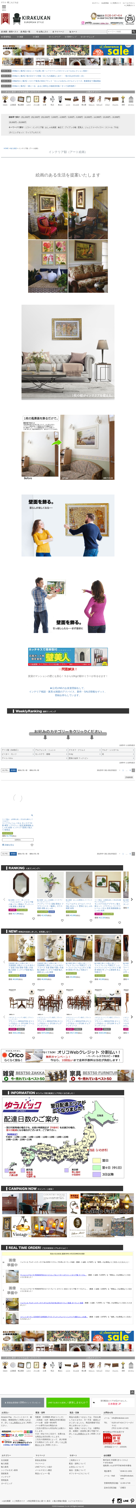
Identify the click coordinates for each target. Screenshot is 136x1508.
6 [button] (130, 770)
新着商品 (6, 37)
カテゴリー (6, 1455)
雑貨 (20, 37)
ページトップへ (132, 1392)
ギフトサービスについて (79, 1473)
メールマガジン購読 (43, 1470)
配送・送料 (40, 1412)
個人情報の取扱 (60, 1501)
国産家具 (4, 1473)
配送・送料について (77, 1463)
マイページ (58, 32)
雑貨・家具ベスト (9, 32)
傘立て (60, 127)
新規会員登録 (40, 1460)
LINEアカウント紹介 (43, 1467)
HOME (6, 148)
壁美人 (80, 127)
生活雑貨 (4, 1460)
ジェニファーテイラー (94, 127)
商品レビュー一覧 (42, 1473)
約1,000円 (26, 117)
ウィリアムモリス (33, 132)
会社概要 (107, 1455)
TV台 (116, 127)
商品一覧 (25, 32)
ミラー (28, 127)
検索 (134, 32)
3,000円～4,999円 (58, 117)
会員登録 (105, 3)
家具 (36, 37)
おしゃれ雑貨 (50, 127)
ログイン (96, 3)
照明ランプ (70, 37)
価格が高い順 (34, 770)
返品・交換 (74, 1412)
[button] (120, 770)
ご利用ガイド (116, 3)
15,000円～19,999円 (111, 117)
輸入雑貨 (13, 148)
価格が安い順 (22, 770)
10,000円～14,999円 (92, 117)
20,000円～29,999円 (17, 122)
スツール (109, 127)
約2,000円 (35, 117)
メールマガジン (129, 3)
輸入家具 (4, 1467)
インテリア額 (38, 127)
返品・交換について (77, 1470)
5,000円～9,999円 (75, 117)
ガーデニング (87, 37)
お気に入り (42, 32)
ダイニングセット (16, 132)
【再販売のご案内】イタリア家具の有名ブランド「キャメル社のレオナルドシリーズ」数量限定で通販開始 (51, 81)
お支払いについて (76, 1467)
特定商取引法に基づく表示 (39, 1501)
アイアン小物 (70, 127)
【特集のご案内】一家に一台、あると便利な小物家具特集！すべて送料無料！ (38, 86)
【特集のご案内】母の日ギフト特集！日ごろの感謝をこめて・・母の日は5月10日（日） (43, 76)
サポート (73, 1455)
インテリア (55, 37)
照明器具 (4, 1480)
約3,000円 (45, 117)
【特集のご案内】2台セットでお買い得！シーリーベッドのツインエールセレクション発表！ (45, 71)
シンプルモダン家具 (9, 1470)
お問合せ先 (108, 1412)
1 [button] (123, 770)
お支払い (5, 1412)
